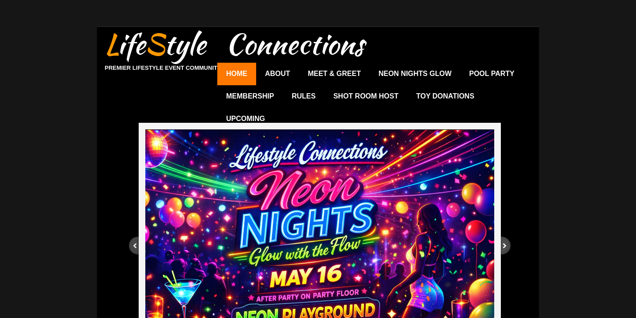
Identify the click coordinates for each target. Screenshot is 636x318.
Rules (303, 96)
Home (236, 73)
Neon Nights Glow (415, 73)
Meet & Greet (334, 73)
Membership (250, 96)
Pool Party (492, 73)
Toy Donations (445, 96)
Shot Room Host (366, 96)
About (277, 73)
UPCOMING (245, 118)
